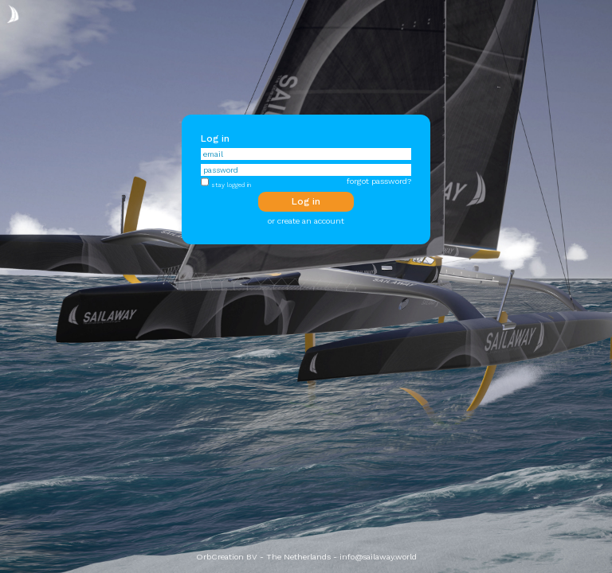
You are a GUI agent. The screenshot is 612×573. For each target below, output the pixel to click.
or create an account (306, 221)
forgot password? (379, 181)
